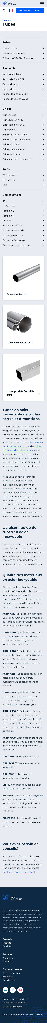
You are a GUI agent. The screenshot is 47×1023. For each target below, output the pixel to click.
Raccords (9, 68)
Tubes (7, 42)
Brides (7, 108)
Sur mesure (8, 958)
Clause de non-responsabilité (15, 999)
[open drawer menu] (41, 3)
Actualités (8, 977)
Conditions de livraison (12, 1006)
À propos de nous (11, 973)
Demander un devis (29, 10)
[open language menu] (11, 11)
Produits (7, 20)
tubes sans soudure (18, 446)
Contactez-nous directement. (19, 872)
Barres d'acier (12, 194)
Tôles (6, 169)
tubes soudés (35, 442)
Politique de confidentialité (14, 1003)
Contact (7, 961)
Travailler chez (9, 980)
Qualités (7, 946)
